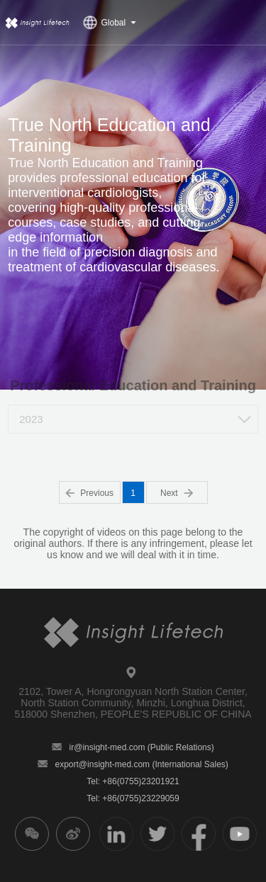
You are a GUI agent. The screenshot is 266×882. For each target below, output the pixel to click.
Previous (89, 493)
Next (176, 493)
